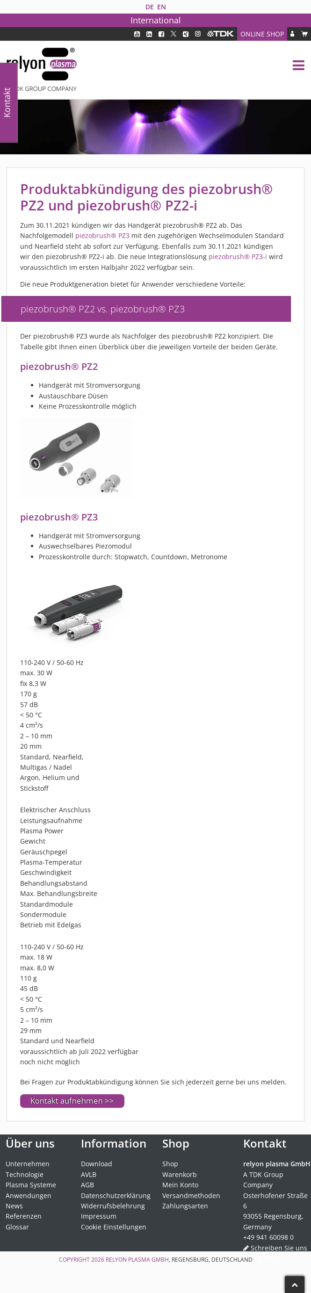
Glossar (17, 1226)
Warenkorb (179, 1174)
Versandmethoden (191, 1195)
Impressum (98, 1216)
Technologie (24, 1174)
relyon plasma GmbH (137, 1259)
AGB (87, 1184)
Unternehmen (28, 1163)
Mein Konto (180, 1184)
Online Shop (262, 33)
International (155, 20)
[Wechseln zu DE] (149, 7)
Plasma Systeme (31, 1184)
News (14, 1205)
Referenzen (24, 1216)
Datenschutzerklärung (116, 1195)
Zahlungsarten (185, 1205)
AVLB (88, 1174)
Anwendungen (28, 1195)
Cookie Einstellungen (113, 1226)
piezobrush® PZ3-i (238, 256)
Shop (170, 1163)
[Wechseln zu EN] (161, 7)
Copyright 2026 (82, 1259)
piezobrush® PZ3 (102, 235)
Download (96, 1163)
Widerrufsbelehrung (113, 1205)
